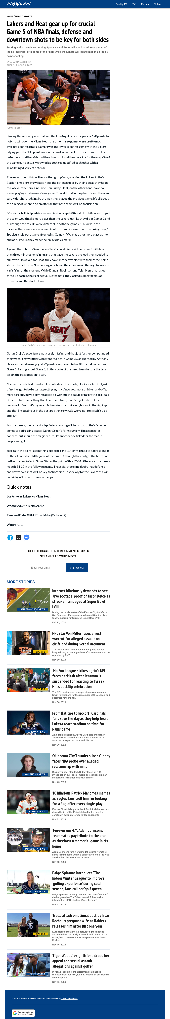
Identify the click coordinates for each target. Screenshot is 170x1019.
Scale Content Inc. (69, 998)
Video (157, 4)
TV (133, 4)
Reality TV (121, 4)
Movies (145, 4)
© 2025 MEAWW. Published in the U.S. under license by (36, 998)
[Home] (19, 4)
